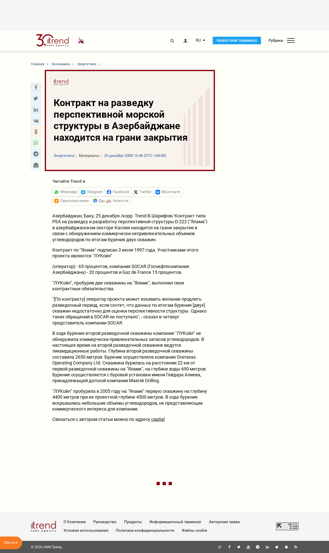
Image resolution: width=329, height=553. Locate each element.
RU (198, 40)
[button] (35, 87)
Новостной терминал (237, 40)
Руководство (105, 522)
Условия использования (85, 530)
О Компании (74, 522)
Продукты (133, 522)
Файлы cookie (194, 530)
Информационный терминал (175, 522)
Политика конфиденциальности (145, 530)
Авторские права (224, 522)
